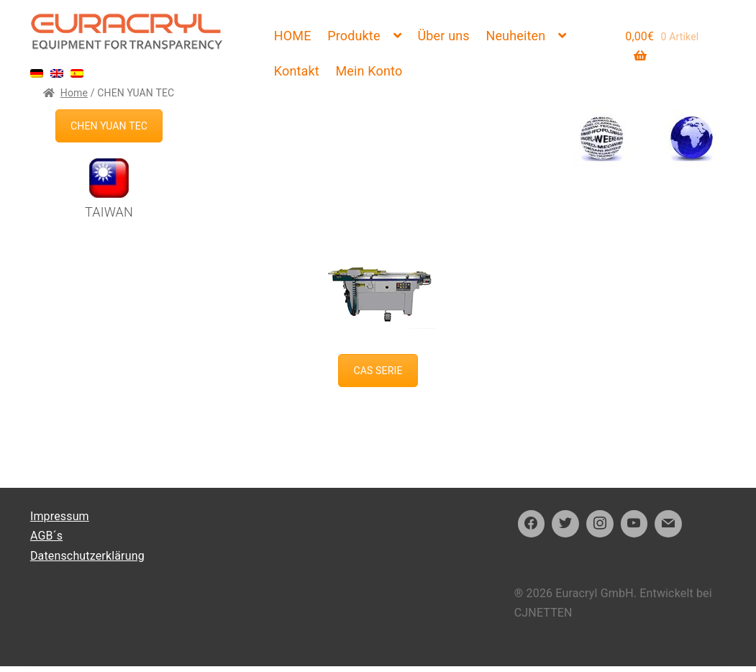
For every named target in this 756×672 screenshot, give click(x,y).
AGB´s (46, 535)
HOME (292, 35)
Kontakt (296, 70)
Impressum (59, 516)
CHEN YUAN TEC (108, 126)
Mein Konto (368, 70)
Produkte (353, 35)
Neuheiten (515, 35)
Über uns (443, 35)
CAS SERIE (377, 370)
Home (74, 93)
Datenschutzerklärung (87, 556)
